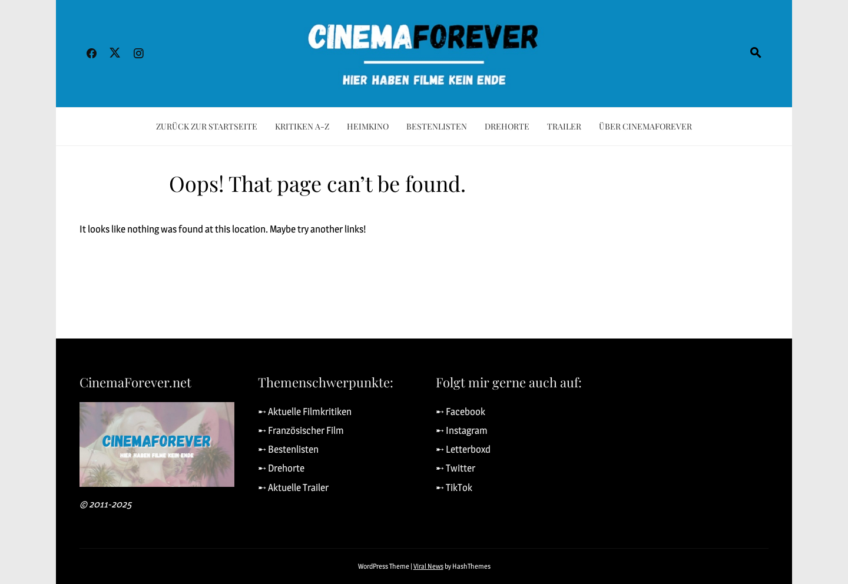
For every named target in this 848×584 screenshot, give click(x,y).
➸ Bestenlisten (288, 449)
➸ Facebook (460, 411)
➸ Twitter (455, 468)
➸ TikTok (454, 487)
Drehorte (507, 126)
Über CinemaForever (645, 126)
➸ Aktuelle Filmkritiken (305, 411)
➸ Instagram (462, 430)
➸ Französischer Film (301, 430)
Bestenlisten (436, 126)
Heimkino (368, 126)
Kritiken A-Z (302, 126)
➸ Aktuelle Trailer (293, 487)
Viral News (428, 566)
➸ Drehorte (281, 468)
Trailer (564, 126)
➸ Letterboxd (463, 449)
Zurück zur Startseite (206, 126)
